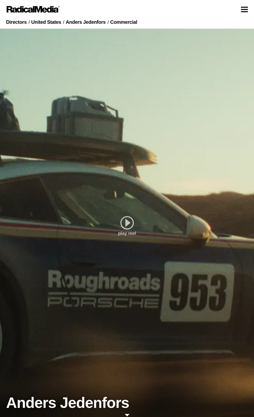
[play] (127, 223)
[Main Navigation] (127, 9)
